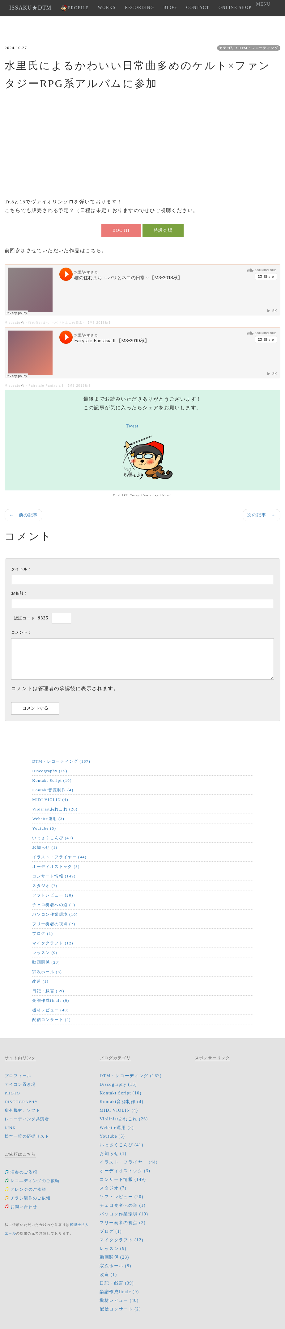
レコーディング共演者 (27, 1119)
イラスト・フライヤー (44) (59, 857)
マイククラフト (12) (52, 943)
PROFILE (75, 8)
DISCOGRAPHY (21, 1101)
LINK (10, 1127)
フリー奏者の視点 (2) (53, 924)
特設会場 (163, 230)
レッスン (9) (44, 952)
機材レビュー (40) (50, 1010)
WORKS (107, 7)
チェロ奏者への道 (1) (53, 904)
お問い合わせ (21, 1206)
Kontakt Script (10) (52, 780)
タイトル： (21, 569)
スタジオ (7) (44, 885)
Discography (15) (49, 771)
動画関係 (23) (46, 962)
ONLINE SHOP (235, 7)
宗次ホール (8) (47, 971)
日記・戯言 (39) (48, 991)
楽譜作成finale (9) (50, 1000)
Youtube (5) (44, 828)
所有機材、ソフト (22, 1110)
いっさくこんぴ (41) (52, 837)
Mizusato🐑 (15, 322)
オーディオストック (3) (56, 866)
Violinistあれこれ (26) (55, 809)
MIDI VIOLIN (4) (50, 799)
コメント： (21, 632)
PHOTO (12, 1093)
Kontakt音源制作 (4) (52, 790)
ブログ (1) (42, 933)
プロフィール (18, 1075)
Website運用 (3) (48, 818)
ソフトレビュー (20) (52, 895)
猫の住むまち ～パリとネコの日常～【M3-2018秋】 (70, 322)
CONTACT (197, 7)
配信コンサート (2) (51, 1019)
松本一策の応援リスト (27, 1136)
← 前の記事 (23, 515)
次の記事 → (261, 515)
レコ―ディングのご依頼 (32, 1180)
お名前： (19, 593)
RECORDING (139, 7)
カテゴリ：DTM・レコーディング (248, 48)
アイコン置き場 (20, 1084)
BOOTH (121, 230)
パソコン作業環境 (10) (55, 914)
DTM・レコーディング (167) (61, 761)
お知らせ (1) (44, 847)
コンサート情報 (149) (54, 876)
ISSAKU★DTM (30, 8)
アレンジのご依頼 (25, 1189)
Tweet (132, 426)
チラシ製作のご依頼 (28, 1198)
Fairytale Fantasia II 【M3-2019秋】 (60, 385)
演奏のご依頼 (21, 1172)
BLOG (170, 7)
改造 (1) (40, 981)
